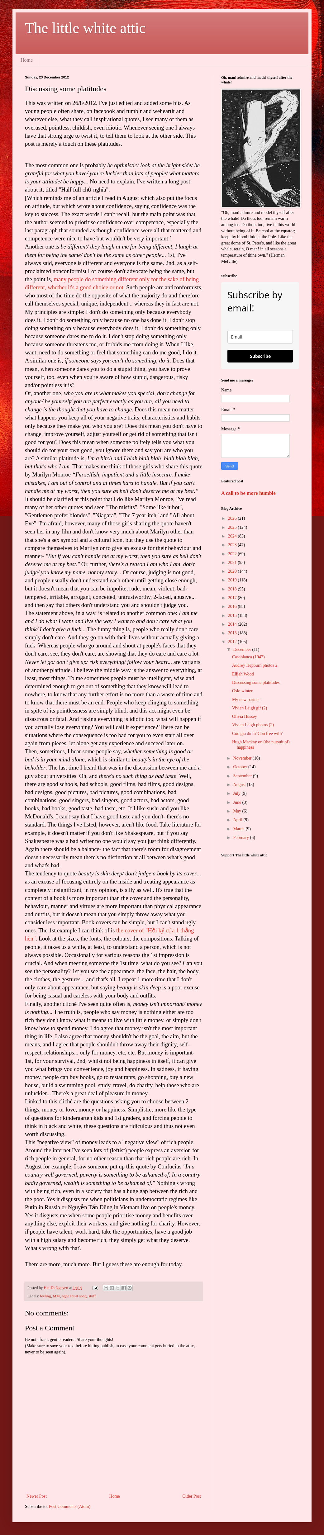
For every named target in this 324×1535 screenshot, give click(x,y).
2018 (233, 589)
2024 (233, 536)
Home (27, 60)
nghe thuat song (74, 1296)
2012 (233, 641)
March (239, 829)
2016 (233, 606)
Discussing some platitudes (255, 682)
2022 (233, 554)
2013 (233, 633)
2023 (233, 544)
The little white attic (85, 28)
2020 (233, 571)
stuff (92, 1296)
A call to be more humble (248, 493)
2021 (233, 562)
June (237, 802)
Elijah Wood (243, 674)
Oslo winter (242, 691)
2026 (233, 518)
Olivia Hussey (244, 716)
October (240, 767)
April (238, 819)
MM (56, 1296)
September (243, 776)
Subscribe (260, 356)
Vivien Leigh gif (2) (249, 708)
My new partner (246, 699)
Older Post (192, 1496)
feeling (45, 1296)
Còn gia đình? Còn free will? (257, 733)
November (243, 758)
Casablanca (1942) (248, 657)
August (240, 784)
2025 (233, 527)
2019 (233, 580)
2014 (233, 624)
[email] (260, 336)
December (242, 649)
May (237, 811)
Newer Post (36, 1496)
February (241, 837)
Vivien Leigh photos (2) (253, 724)
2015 (233, 615)
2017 (233, 597)
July (237, 793)
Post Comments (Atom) (69, 1506)
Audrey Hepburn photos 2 (255, 665)
